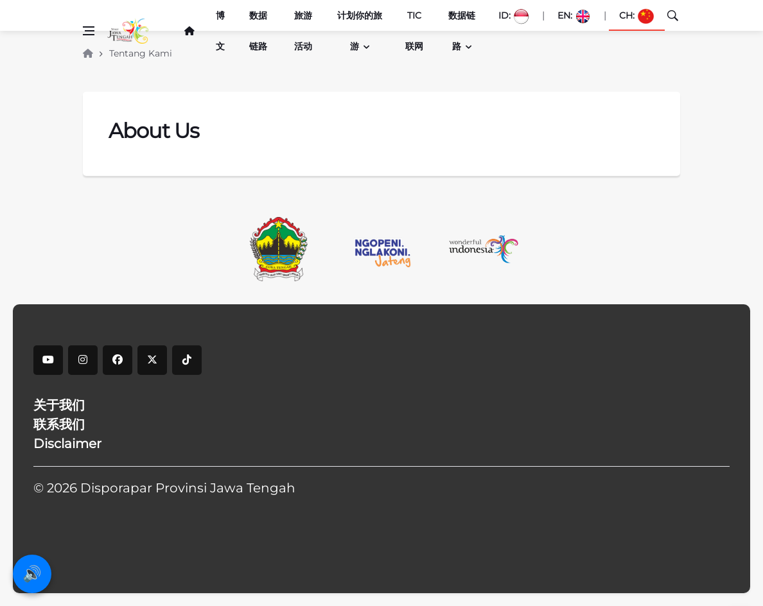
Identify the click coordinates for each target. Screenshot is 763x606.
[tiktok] (187, 360)
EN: (574, 16)
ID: (513, 16)
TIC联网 (414, 31)
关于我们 (59, 405)
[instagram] (83, 360)
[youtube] (48, 360)
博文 (220, 31)
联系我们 (59, 424)
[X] (152, 360)
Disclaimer (67, 443)
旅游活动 (303, 31)
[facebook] (117, 360)
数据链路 (258, 31)
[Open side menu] (88, 30)
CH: (636, 16)
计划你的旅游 (359, 31)
